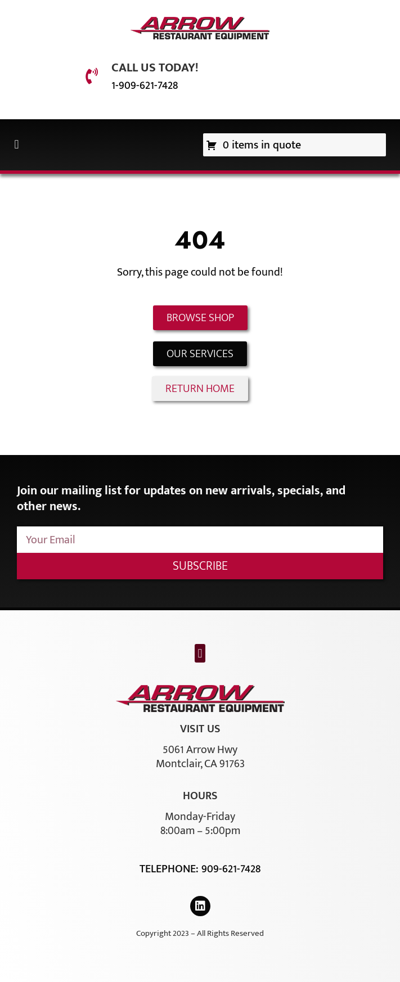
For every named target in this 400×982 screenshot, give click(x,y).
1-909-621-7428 (144, 85)
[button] (16, 145)
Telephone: (170, 869)
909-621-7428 (230, 869)
